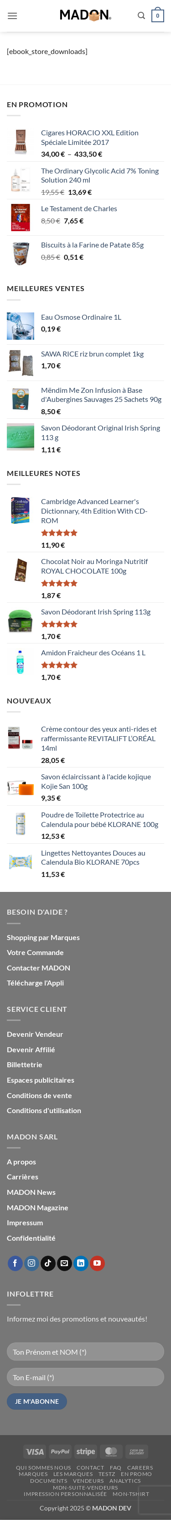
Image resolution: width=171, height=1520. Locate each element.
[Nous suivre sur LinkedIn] (80, 1263)
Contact (90, 1467)
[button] (12, 16)
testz (106, 1473)
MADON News (31, 1192)
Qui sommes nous (43, 1467)
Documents (48, 1480)
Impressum (25, 1222)
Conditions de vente (39, 1095)
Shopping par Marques (43, 937)
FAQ (116, 1467)
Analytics (125, 1480)
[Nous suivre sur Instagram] (31, 1263)
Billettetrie (24, 1064)
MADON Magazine (37, 1207)
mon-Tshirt (131, 1493)
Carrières (22, 1176)
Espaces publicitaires (40, 1079)
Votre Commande (35, 952)
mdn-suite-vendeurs (85, 1487)
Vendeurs (88, 1480)
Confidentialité (31, 1237)
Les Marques (73, 1473)
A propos (21, 1161)
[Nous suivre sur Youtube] (97, 1263)
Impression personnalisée (65, 1493)
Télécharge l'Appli (35, 982)
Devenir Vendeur (35, 1034)
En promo (136, 1473)
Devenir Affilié (31, 1049)
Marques (33, 1473)
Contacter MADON (38, 967)
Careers (140, 1467)
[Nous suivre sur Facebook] (15, 1263)
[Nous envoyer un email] (64, 1263)
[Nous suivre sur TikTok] (48, 1263)
